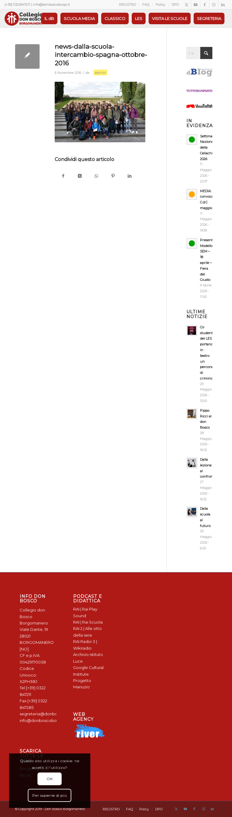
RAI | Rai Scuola (88, 622)
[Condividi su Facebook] (63, 176)
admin (100, 72)
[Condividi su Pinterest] (113, 176)
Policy (160, 4)
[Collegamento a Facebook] (204, 4)
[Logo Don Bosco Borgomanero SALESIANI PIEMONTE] (24, 18)
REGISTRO (127, 4)
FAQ (145, 4)
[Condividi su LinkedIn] (129, 176)
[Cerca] (199, 53)
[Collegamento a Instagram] (213, 4)
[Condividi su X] (79, 176)
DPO (175, 4)
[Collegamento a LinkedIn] (222, 4)
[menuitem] (127, 4)
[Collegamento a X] (186, 4)
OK (50, 778)
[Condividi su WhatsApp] (96, 176)
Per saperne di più (49, 795)
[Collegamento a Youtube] (195, 4)
